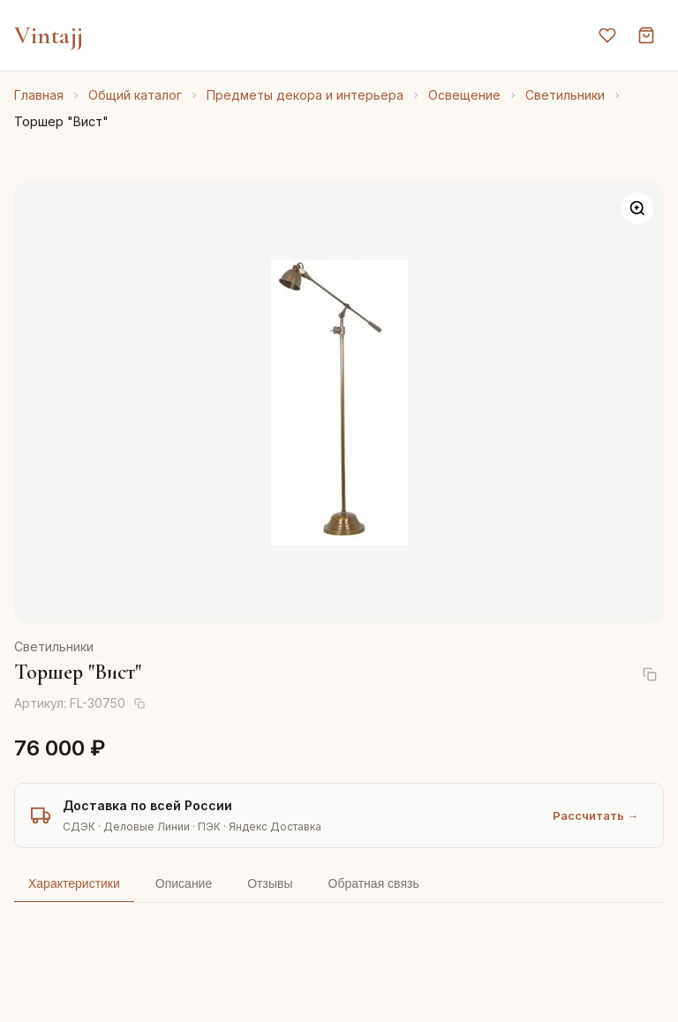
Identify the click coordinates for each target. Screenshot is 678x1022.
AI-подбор (599, 982)
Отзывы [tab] (269, 883)
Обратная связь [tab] (373, 883)
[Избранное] (607, 35)
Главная (39, 94)
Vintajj (49, 35)
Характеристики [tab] (74, 883)
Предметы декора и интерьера (305, 94)
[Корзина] (646, 35)
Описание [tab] (183, 883)
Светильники (565, 94)
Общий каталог (135, 94)
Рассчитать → (595, 815)
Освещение (464, 94)
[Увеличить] (637, 208)
